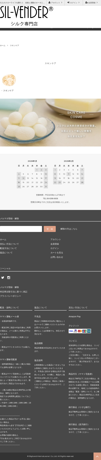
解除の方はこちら (69, 229)
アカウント (55, 2)
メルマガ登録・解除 (44, 23)
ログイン (73, 2)
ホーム (2, 45)
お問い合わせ (24, 23)
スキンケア (14, 45)
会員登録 (91, 2)
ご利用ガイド (6, 23)
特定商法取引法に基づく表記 (13, 291)
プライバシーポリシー (10, 296)
